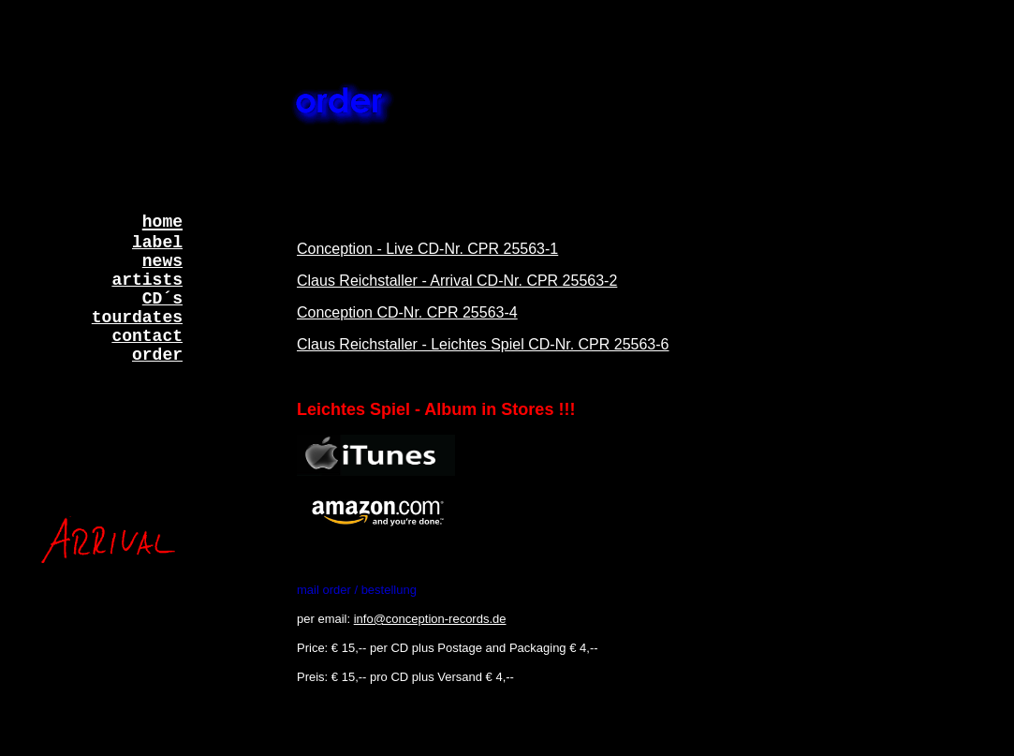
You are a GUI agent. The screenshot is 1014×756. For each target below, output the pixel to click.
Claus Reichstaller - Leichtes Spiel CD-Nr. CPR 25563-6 (483, 344)
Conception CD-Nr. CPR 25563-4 (407, 312)
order (157, 355)
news (162, 261)
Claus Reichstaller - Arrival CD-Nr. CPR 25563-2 (457, 281)
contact (147, 336)
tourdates (137, 317)
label (157, 242)
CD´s (162, 298)
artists (147, 280)
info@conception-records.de (430, 619)
